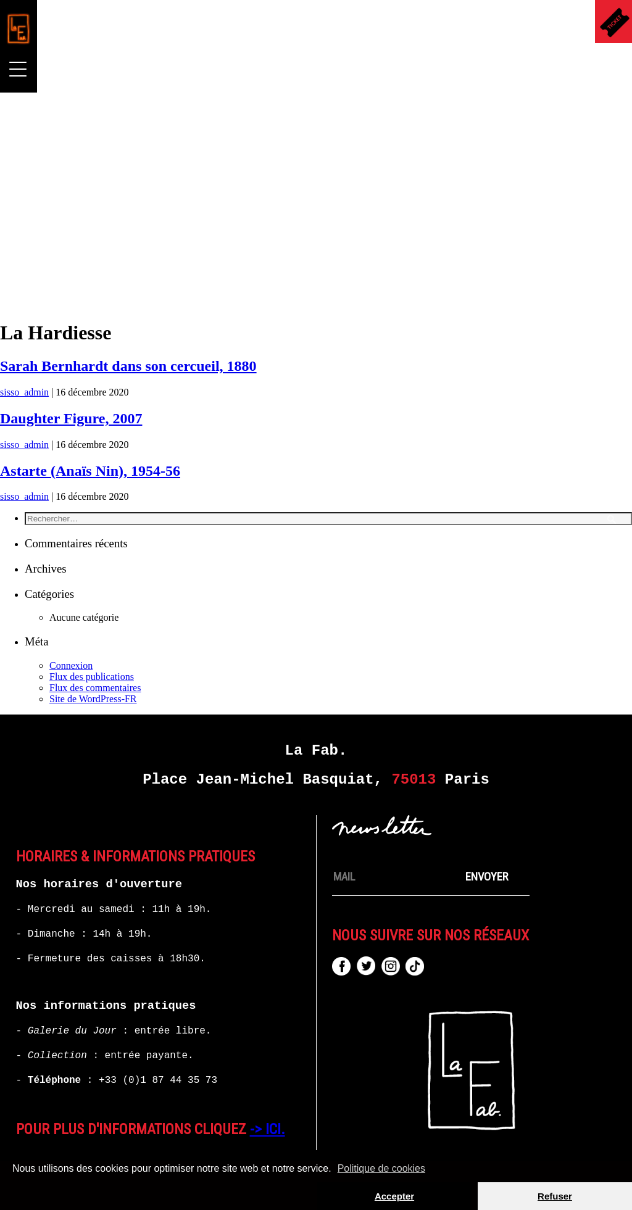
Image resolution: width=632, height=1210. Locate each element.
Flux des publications (91, 676)
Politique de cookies (381, 1168)
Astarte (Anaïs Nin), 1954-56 (90, 471)
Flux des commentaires (95, 687)
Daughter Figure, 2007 (71, 418)
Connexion (71, 665)
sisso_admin (24, 392)
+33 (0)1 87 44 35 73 (158, 1080)
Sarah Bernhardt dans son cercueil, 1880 (128, 366)
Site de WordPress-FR (93, 699)
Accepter (394, 1196)
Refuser (555, 1196)
